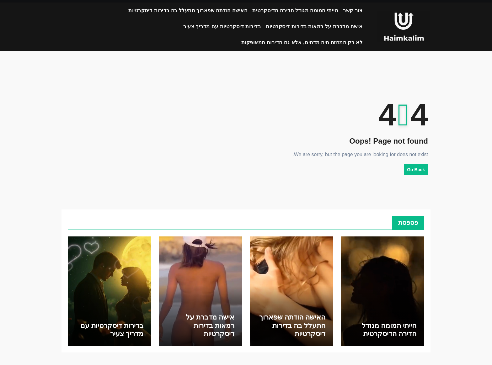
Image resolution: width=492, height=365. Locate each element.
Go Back (416, 169)
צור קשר (352, 10)
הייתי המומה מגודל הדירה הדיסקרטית (295, 10)
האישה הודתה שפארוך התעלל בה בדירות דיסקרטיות (187, 10)
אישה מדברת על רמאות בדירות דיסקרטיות (314, 26)
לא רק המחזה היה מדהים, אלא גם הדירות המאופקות (302, 42)
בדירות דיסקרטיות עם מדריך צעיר (222, 26)
